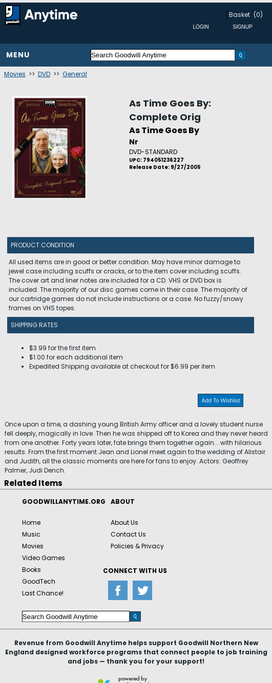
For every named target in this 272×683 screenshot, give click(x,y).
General (74, 74)
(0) (258, 14)
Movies (15, 74)
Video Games (43, 557)
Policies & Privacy (137, 546)
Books (31, 569)
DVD (44, 74)
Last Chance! (43, 593)
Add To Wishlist (220, 400)
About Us (124, 522)
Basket (239, 14)
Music (31, 534)
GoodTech (38, 581)
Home (31, 522)
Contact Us (128, 534)
